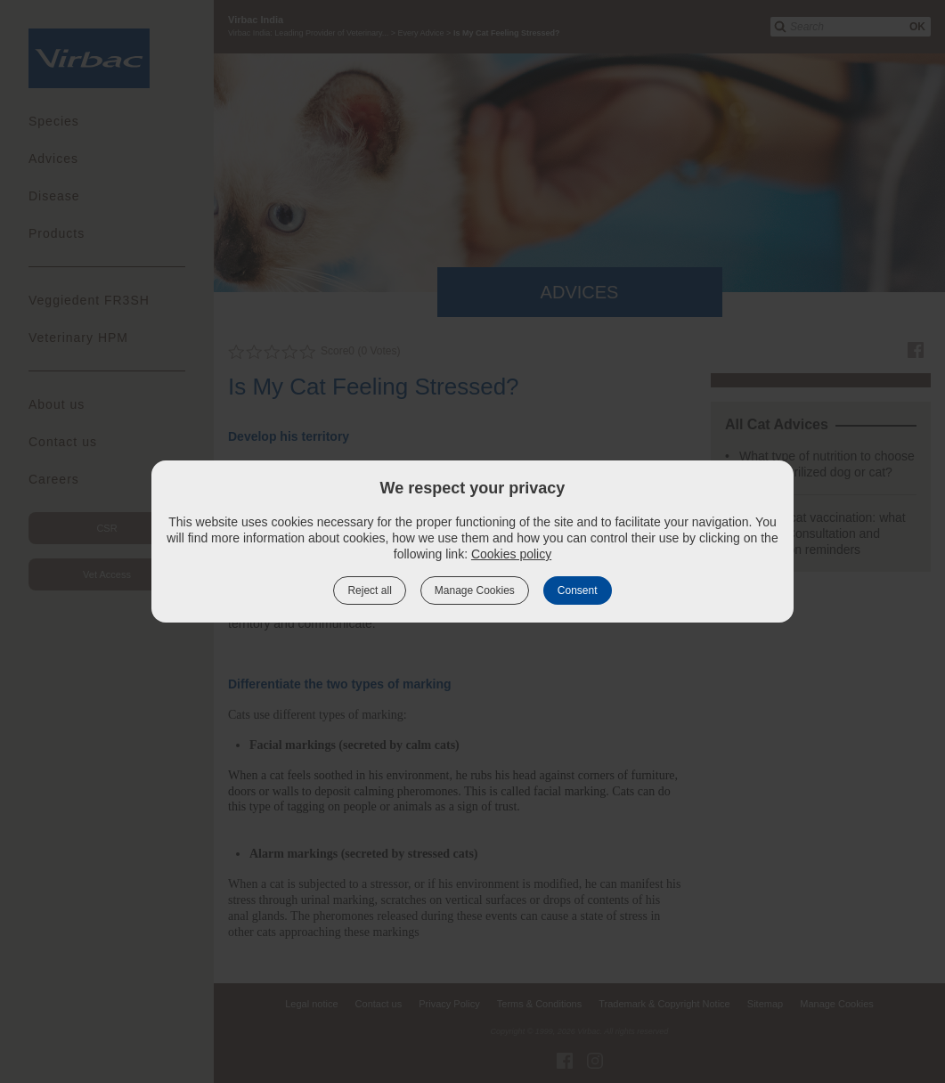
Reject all (369, 590)
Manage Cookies (475, 590)
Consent (578, 590)
